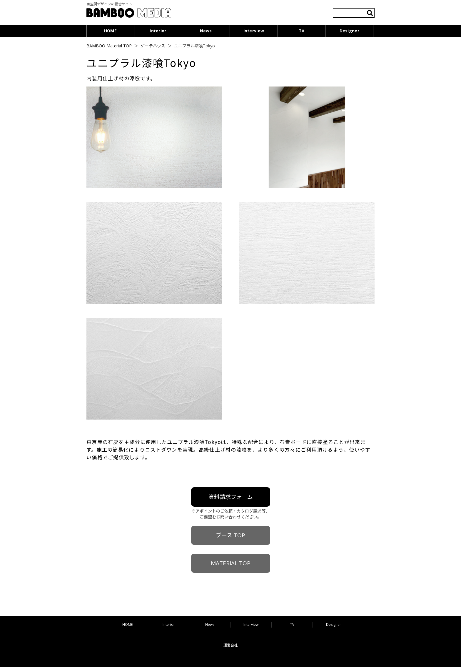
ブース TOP (230, 535)
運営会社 (230, 645)
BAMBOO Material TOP (109, 46)
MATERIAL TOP (230, 563)
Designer (349, 31)
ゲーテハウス (153, 46)
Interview (253, 31)
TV (302, 31)
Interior (158, 31)
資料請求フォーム (230, 497)
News (206, 31)
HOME (110, 31)
